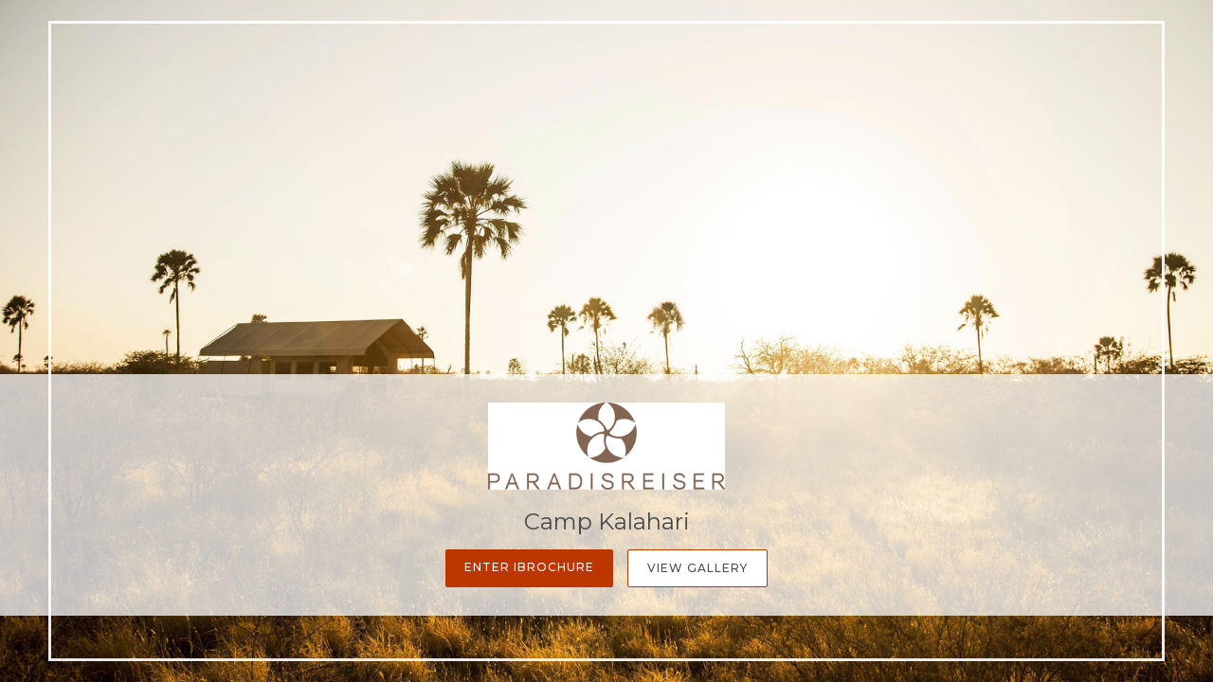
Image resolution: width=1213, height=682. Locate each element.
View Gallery (697, 568)
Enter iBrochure (529, 567)
